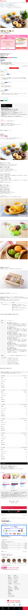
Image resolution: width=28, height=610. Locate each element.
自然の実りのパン (10, 578)
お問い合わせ (12, 502)
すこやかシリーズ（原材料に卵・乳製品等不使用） (7, 2)
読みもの (15, 586)
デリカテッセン (10, 580)
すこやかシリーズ (16, 578)
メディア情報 (10, 587)
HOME (1, 2)
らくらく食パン (16, 580)
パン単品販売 (10, 583)
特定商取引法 (16, 587)
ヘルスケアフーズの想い (11, 596)
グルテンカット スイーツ (17, 583)
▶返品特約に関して (4, 497)
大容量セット (15, 575)
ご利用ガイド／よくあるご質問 (3, 609)
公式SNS (16, 502)
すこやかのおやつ (15, 3)
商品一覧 (9, 575)
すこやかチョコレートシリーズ (16, 5)
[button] (1, 481)
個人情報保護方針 (10, 590)
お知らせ (9, 586)
